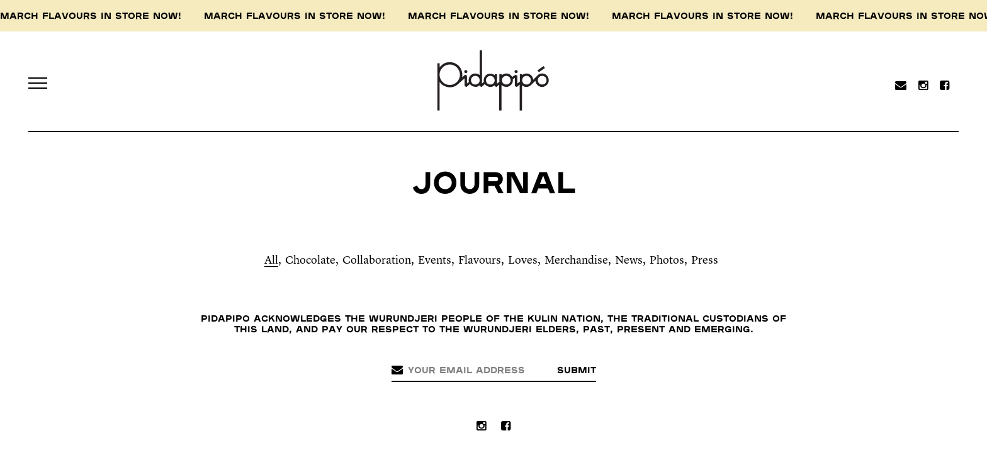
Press (704, 260)
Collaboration (376, 260)
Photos (667, 260)
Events (434, 260)
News (629, 260)
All (271, 260)
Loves (523, 260)
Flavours (479, 260)
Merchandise (576, 260)
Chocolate (310, 260)
